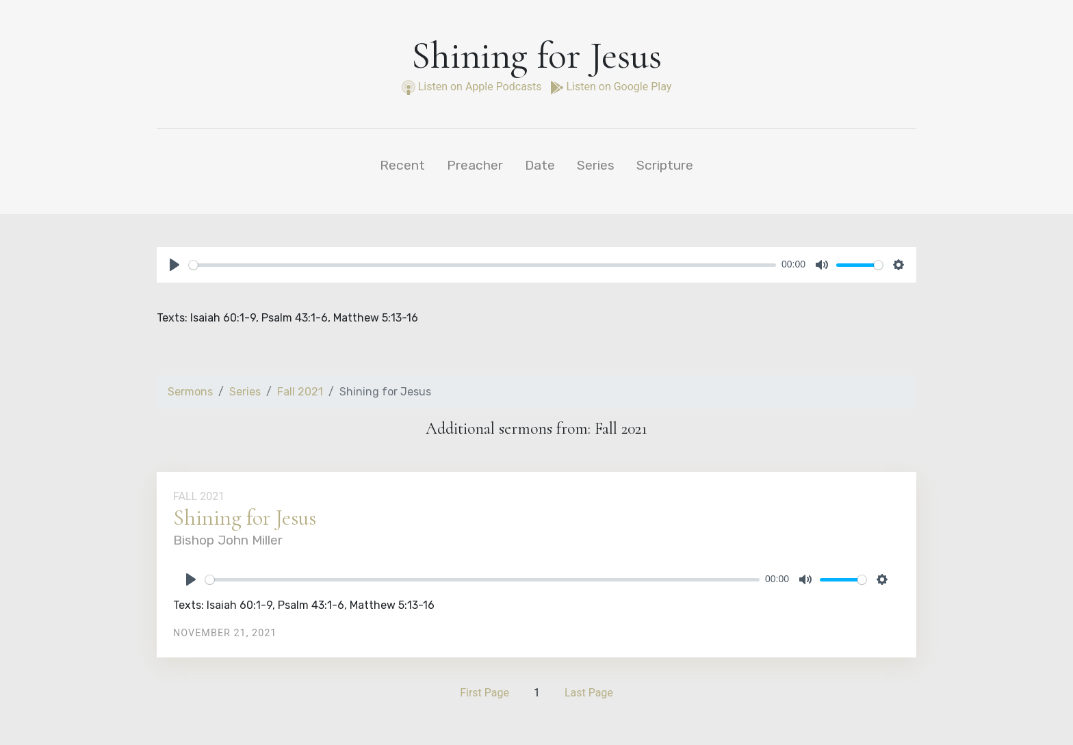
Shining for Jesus (244, 517)
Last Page (589, 692)
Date (540, 165)
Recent (402, 165)
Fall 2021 (300, 391)
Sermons (190, 391)
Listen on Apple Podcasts (473, 86)
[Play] (174, 265)
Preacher (475, 165)
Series (596, 165)
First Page (484, 692)
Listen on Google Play (611, 86)
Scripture (664, 165)
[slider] (482, 265)
